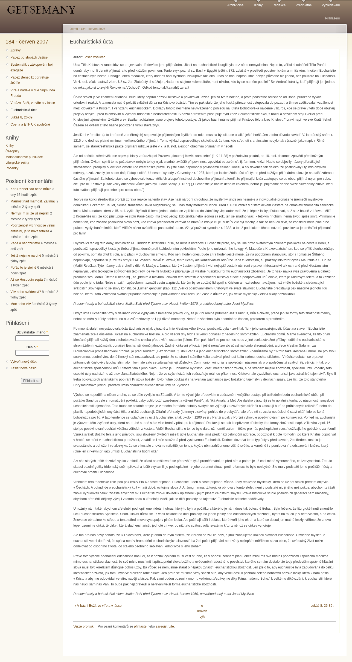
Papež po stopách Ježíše (29, 57)
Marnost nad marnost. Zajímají (33, 201)
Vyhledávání (331, 5)
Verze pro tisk (83, 626)
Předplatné (304, 5)
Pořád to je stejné (23, 267)
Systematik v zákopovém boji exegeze (31, 67)
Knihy (258, 5)
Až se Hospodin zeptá (26, 279)
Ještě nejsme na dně (25, 255)
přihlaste (140, 626)
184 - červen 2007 (26, 42)
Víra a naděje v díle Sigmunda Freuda (32, 93)
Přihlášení (332, 18)
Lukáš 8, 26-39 (21, 117)
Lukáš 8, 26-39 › (322, 606)
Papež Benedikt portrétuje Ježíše (29, 80)
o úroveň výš (202, 611)
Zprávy (15, 50)
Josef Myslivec (94, 57)
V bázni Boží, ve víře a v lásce (32, 103)
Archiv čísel (235, 5)
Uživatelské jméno (32, 332)
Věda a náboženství (25, 243)
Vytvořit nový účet (23, 362)
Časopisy (12, 151)
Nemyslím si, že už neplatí (29, 213)
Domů (74, 28)
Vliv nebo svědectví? (25, 292)
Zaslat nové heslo (23, 368)
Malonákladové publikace (24, 157)
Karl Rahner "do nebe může (30, 189)
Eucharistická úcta (23, 110)
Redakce (279, 5)
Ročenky (11, 168)
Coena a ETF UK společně (30, 124)
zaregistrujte (165, 626)
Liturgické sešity (17, 162)
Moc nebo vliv (20, 304)
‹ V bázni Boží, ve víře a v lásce (98, 606)
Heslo (32, 347)
